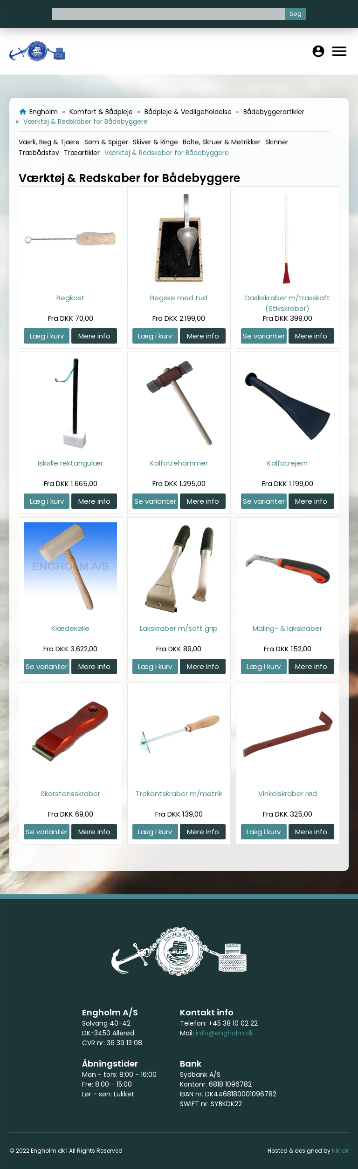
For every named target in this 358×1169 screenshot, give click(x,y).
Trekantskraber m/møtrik (179, 793)
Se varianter (264, 336)
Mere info (94, 336)
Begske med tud (178, 298)
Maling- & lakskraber (287, 628)
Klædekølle (70, 628)
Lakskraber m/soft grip (179, 628)
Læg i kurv (47, 336)
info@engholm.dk (224, 1033)
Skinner (277, 142)
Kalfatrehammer (179, 463)
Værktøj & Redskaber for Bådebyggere (166, 152)
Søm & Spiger (106, 142)
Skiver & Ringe (155, 142)
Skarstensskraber (70, 793)
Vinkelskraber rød (287, 793)
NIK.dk (340, 1151)
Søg (295, 13)
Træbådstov (39, 152)
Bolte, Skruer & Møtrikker (222, 142)
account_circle (318, 51)
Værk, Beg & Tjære (49, 142)
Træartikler (82, 152)
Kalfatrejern (287, 463)
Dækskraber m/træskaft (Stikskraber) (287, 303)
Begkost (70, 298)
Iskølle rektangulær (70, 463)
